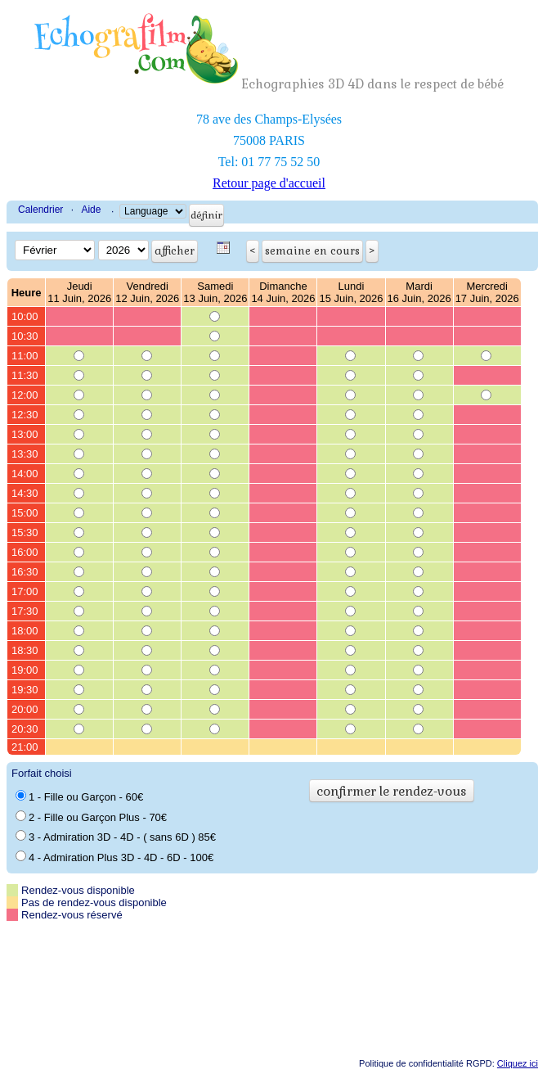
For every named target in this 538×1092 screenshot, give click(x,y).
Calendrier (40, 209)
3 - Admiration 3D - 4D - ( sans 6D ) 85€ (116, 836)
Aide (91, 209)
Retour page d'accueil (269, 183)
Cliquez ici (517, 1063)
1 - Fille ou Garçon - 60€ (79, 796)
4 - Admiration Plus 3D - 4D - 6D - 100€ (114, 857)
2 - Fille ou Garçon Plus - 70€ (91, 817)
